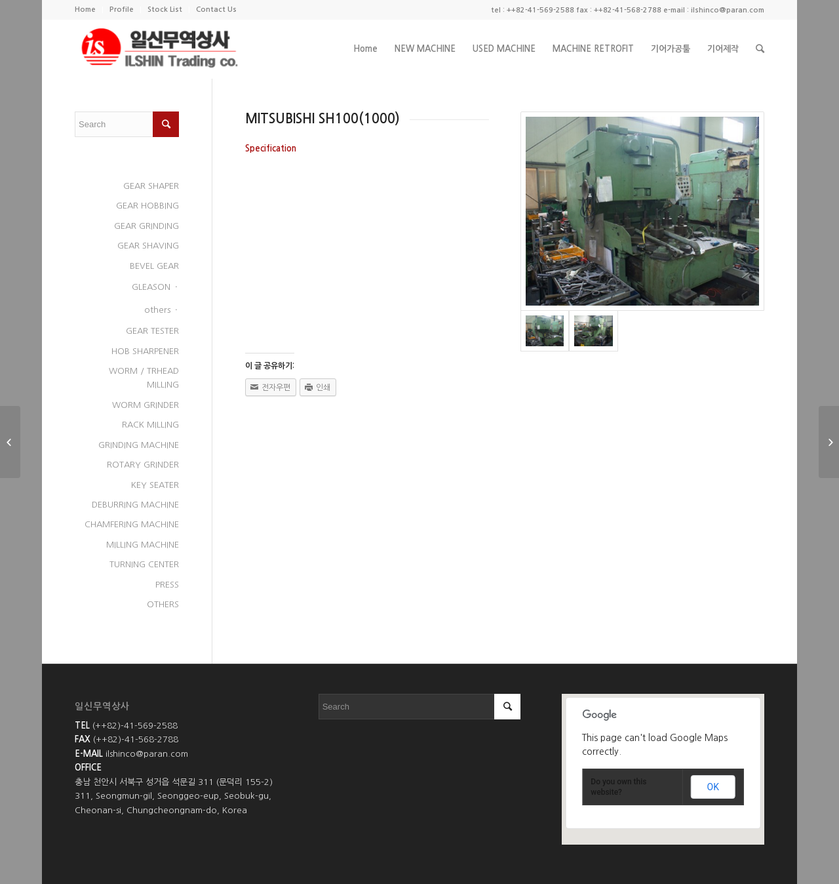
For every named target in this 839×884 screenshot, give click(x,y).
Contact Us (216, 9)
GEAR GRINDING (146, 226)
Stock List (164, 9)
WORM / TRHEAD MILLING (144, 378)
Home (85, 9)
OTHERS (163, 604)
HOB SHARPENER (145, 351)
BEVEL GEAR (154, 266)
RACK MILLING (150, 424)
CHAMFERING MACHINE (132, 524)
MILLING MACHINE (142, 544)
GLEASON (151, 287)
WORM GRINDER (145, 405)
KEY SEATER (155, 485)
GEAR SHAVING (148, 245)
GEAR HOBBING (147, 205)
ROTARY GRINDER (143, 464)
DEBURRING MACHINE (135, 504)
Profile (121, 9)
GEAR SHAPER (151, 186)
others (157, 310)
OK (713, 787)
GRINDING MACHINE (138, 445)
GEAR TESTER (152, 331)
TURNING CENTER (144, 564)
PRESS (167, 584)
